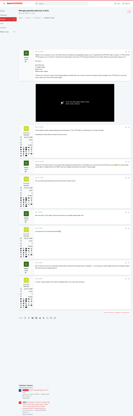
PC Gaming (106, 154)
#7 (95, 269)
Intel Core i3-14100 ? (113, 232)
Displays (105, 257)
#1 (95, 52)
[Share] (92, 52)
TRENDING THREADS (106, 113)
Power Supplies (108, 168)
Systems (105, 275)
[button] (4, 3)
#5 (95, 218)
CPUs (105, 236)
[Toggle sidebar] (129, 11)
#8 (95, 285)
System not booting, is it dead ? (116, 271)
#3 (95, 168)
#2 (95, 133)
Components (107, 228)
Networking (106, 125)
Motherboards (107, 267)
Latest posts (104, 218)
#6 (95, 234)
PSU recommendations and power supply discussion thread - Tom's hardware (116, 160)
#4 (95, 184)
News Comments (108, 142)
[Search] (56, 3)
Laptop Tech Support (109, 247)
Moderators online (107, 291)
